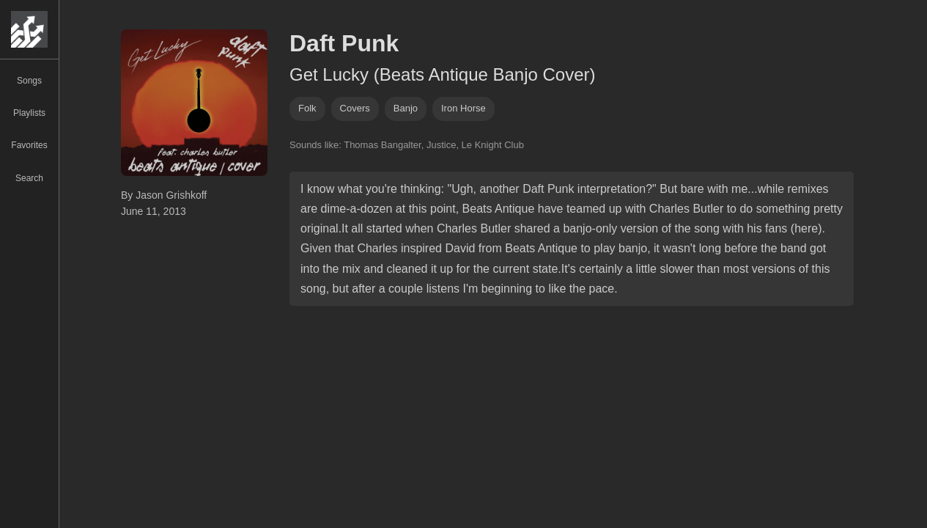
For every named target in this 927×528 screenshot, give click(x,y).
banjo (406, 108)
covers (355, 108)
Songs (29, 81)
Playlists (29, 113)
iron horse (463, 108)
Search (29, 178)
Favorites (29, 145)
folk (307, 108)
